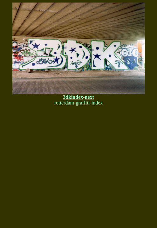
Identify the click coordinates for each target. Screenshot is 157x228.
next (89, 97)
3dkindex (73, 97)
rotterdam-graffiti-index (78, 102)
